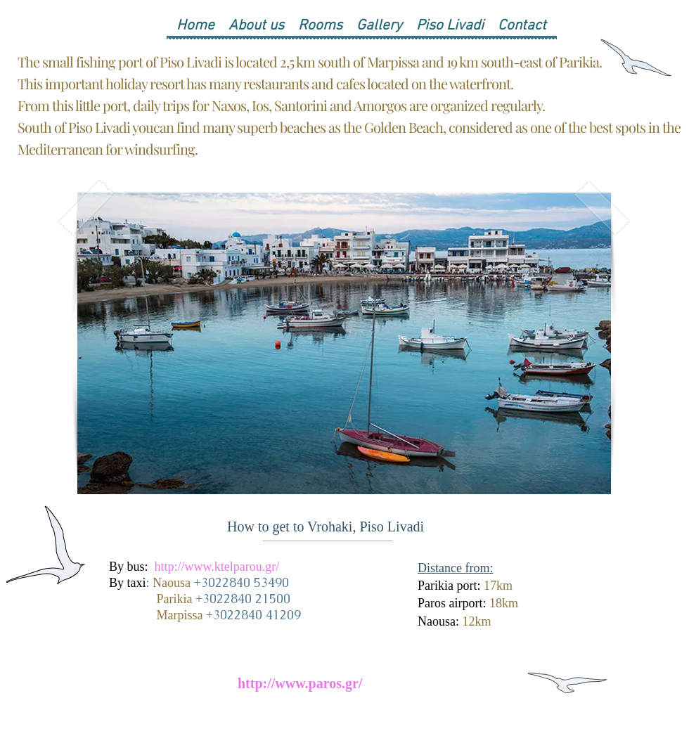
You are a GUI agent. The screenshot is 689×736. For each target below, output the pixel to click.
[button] (344, 343)
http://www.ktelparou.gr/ (217, 567)
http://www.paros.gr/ (300, 683)
